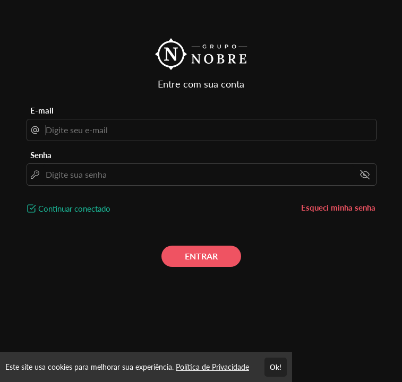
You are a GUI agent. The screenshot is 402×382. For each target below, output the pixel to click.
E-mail (42, 110)
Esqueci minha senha (338, 207)
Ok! (275, 367)
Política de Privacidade (212, 366)
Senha (41, 155)
